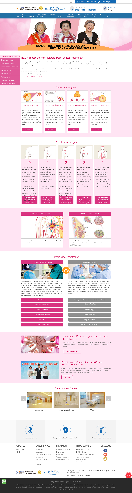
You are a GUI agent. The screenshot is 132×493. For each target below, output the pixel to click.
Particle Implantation (42, 325)
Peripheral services (82, 459)
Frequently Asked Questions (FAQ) (65, 438)
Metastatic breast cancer (42, 214)
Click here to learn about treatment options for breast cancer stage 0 (29, 200)
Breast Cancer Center (7, 80)
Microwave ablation (42, 310)
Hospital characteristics (83, 457)
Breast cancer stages (7, 63)
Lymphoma (39, 464)
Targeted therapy (89, 320)
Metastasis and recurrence (9, 67)
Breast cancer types (7, 60)
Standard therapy (90, 262)
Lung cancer (40, 452)
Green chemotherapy (89, 305)
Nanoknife (59, 454)
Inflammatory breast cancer (100, 105)
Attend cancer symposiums (101, 438)
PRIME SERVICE (83, 446)
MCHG (18, 452)
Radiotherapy (89, 310)
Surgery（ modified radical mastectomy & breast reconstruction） (89, 301)
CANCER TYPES (43, 446)
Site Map (87, 475)
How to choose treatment (9, 57)
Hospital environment (8, 84)
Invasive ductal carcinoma (54, 105)
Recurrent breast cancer (89, 214)
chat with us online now (44, 77)
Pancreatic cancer (41, 459)
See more (28, 129)
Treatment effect (6, 74)
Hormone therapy (89, 315)
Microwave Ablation (62, 459)
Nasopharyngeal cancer (43, 454)
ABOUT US (20, 446)
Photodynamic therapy (42, 315)
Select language (106, 2)
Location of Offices (30, 438)
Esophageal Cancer (42, 462)
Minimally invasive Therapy (42, 262)
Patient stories (5, 77)
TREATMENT (62, 446)
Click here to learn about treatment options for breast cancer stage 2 (66, 200)
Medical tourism (81, 462)
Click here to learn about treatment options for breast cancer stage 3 (84, 200)
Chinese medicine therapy (89, 325)
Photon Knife (42, 320)
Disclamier (80, 475)
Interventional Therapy (63, 450)
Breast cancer (40, 450)
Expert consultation (82, 450)
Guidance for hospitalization (85, 454)
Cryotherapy (42, 300)
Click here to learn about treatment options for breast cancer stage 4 (102, 200)
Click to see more (72, 351)
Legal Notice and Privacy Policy (61, 482)
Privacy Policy (71, 475)
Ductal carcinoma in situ (31, 105)
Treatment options (7, 70)
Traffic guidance (81, 452)
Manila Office (20, 450)
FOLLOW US (105, 446)
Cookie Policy (76, 482)
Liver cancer (40, 457)
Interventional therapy (42, 305)
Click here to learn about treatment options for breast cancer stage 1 (47, 200)
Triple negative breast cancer (77, 105)
